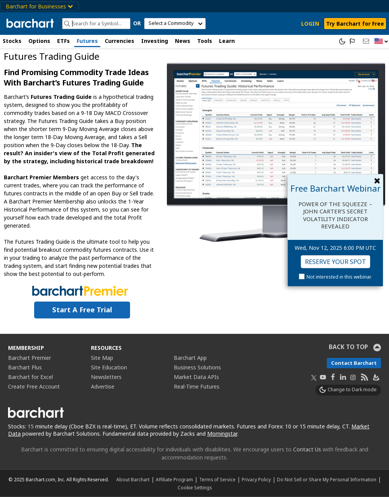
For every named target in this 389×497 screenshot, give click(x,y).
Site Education (109, 367)
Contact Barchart (354, 362)
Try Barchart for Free (355, 23)
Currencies (119, 40)
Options (39, 40)
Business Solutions (197, 367)
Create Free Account (34, 386)
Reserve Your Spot (335, 262)
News (182, 40)
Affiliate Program (174, 479)
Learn (227, 40)
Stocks (12, 40)
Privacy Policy (256, 479)
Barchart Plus (25, 367)
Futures (87, 40)
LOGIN (310, 23)
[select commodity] (175, 23)
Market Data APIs (196, 377)
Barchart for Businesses (39, 6)
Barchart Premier (29, 357)
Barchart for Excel (30, 377)
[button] (381, 41)
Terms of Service (217, 479)
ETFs (63, 40)
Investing (154, 40)
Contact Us (307, 449)
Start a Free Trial (82, 309)
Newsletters (106, 377)
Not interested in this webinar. (339, 277)
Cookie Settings (195, 487)
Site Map (102, 357)
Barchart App (190, 357)
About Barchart (133, 479)
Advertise (102, 386)
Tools (204, 40)
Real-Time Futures (196, 386)
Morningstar (222, 433)
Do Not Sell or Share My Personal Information (326, 479)
